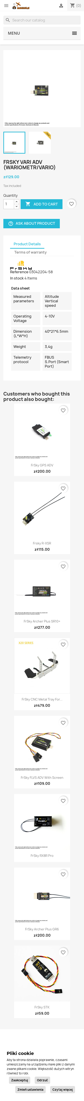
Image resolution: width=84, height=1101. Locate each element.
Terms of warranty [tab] (30, 252)
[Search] (42, 20)
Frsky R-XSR (42, 543)
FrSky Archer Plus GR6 (42, 929)
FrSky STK (42, 1007)
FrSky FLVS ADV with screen (42, 777)
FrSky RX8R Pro (42, 855)
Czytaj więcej (62, 1090)
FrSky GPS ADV (42, 465)
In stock (17, 278)
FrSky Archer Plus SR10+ (42, 621)
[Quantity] (8, 204)
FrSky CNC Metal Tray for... (42, 699)
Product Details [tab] (27, 243)
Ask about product (31, 223)
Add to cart (41, 204)
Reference (19, 272)
